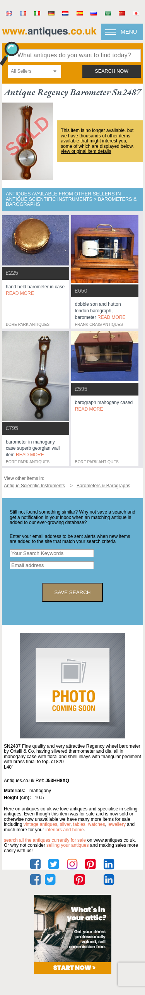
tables (79, 824)
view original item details (86, 151)
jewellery (116, 824)
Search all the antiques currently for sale (45, 840)
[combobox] (34, 71)
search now (111, 71)
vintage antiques (40, 824)
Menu (129, 32)
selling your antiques (67, 845)
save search (73, 592)
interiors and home (64, 829)
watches (96, 824)
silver (65, 824)
